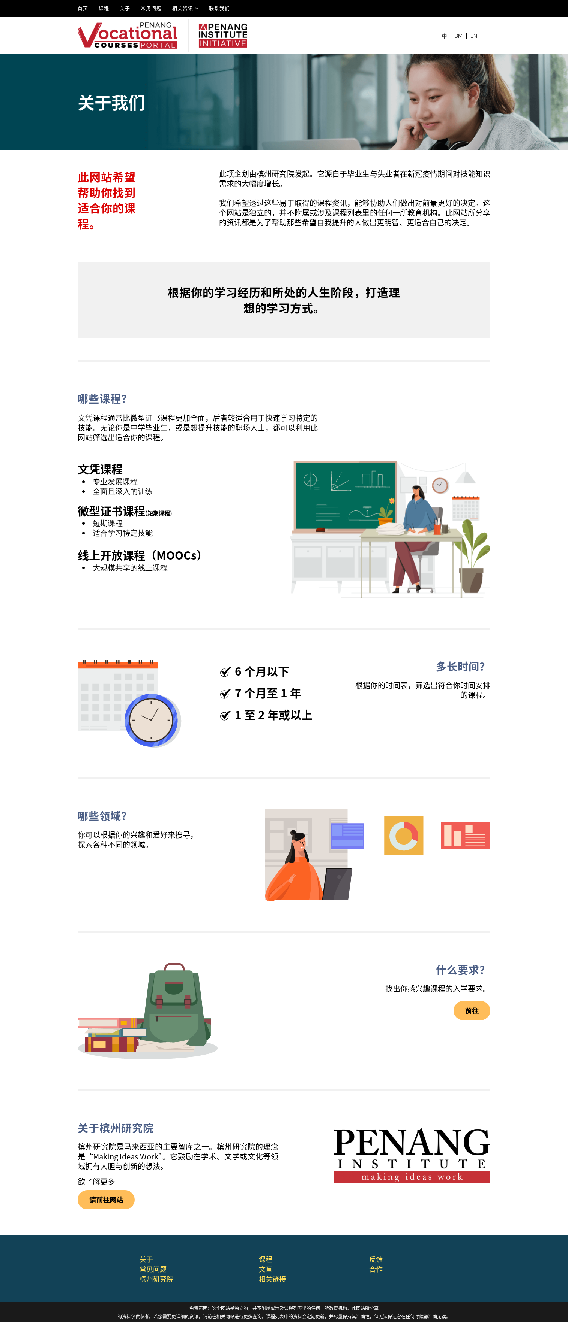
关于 (125, 8)
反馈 (376, 1259)
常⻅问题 (153, 1269)
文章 (265, 1269)
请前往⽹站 (106, 1199)
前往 (472, 1010)
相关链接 (272, 1278)
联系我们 (219, 8)
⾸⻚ (83, 8)
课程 (104, 8)
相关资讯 (182, 8)
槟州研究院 (156, 1278)
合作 (376, 1269)
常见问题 (151, 8)
